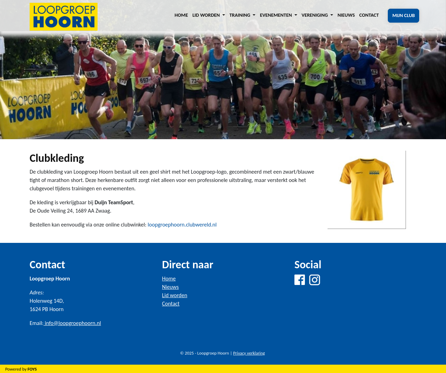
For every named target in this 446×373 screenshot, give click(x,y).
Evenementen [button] (276, 15)
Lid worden (174, 295)
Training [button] (240, 15)
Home (181, 15)
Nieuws (346, 15)
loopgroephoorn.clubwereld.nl (182, 224)
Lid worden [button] (206, 15)
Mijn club (403, 15)
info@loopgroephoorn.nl (72, 323)
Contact (369, 15)
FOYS (32, 369)
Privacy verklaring (249, 353)
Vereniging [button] (315, 15)
